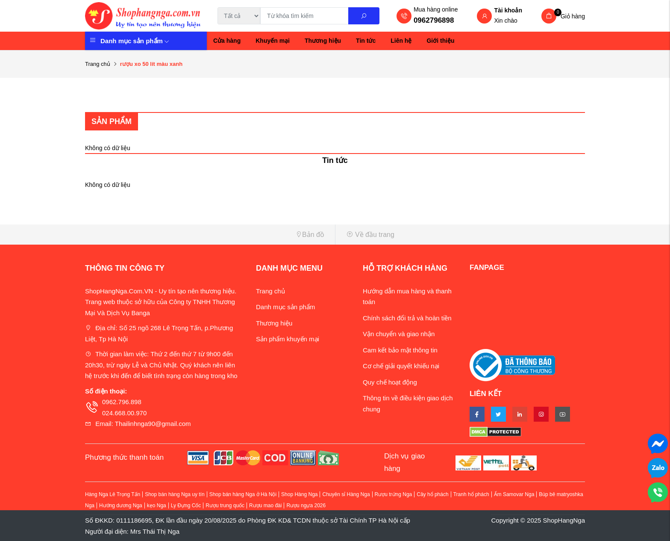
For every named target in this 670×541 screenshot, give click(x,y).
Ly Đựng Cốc (186, 505)
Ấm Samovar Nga (514, 494)
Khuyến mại (273, 40)
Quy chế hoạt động (390, 382)
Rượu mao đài (265, 505)
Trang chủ (97, 64)
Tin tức (366, 40)
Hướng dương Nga (120, 505)
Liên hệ (401, 40)
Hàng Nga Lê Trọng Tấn (112, 494)
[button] (207, 235)
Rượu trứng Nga (393, 494)
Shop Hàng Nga (299, 494)
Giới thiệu (440, 40)
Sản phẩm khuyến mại (287, 339)
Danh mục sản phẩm (134, 40)
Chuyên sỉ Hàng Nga (346, 494)
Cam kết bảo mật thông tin (400, 350)
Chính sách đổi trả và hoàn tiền (407, 318)
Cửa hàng (227, 40)
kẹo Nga (156, 505)
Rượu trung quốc (225, 505)
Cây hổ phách (432, 494)
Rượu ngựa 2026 (306, 505)
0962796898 (434, 20)
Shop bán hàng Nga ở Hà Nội (242, 494)
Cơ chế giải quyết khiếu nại (401, 366)
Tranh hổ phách (471, 494)
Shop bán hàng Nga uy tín (174, 494)
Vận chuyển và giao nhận (399, 333)
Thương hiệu (323, 40)
